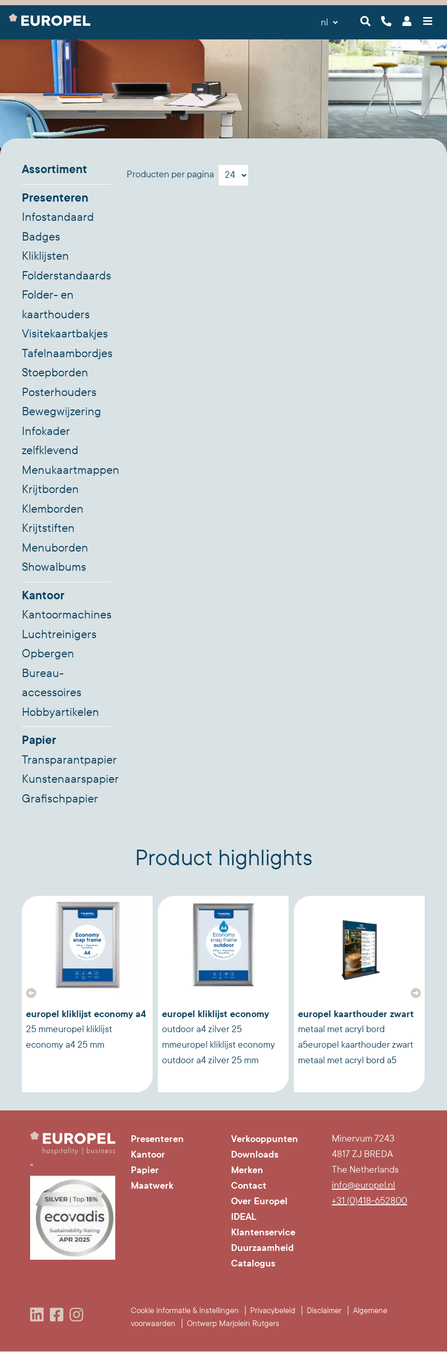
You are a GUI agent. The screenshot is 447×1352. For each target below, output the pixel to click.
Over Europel (259, 1201)
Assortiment (54, 169)
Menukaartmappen (66, 470)
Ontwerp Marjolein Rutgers (233, 1323)
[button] (31, 993)
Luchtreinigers (59, 634)
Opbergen (48, 653)
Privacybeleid (272, 1310)
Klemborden (53, 509)
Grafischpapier (60, 799)
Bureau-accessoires (52, 683)
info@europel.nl (363, 1185)
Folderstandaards (66, 276)
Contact (248, 1185)
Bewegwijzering (61, 411)
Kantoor (43, 595)
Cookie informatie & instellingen (185, 1310)
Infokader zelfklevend (50, 441)
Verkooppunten (264, 1139)
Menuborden (55, 548)
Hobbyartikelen (60, 712)
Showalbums (54, 567)
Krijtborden (50, 489)
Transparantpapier (66, 760)
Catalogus (253, 1263)
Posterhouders (59, 392)
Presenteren (55, 198)
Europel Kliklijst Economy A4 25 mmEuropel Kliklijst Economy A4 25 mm (86, 1029)
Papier (39, 740)
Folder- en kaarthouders (56, 304)
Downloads (254, 1154)
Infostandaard (58, 217)
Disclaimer (324, 1310)
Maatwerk (152, 1185)
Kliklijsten (45, 256)
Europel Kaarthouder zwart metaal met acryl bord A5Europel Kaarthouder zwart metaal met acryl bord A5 (356, 1037)
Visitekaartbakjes (65, 334)
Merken (247, 1170)
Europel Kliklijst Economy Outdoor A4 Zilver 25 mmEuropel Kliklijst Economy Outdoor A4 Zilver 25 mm (218, 1037)
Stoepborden (55, 372)
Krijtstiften (48, 528)
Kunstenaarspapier (66, 779)
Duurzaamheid (262, 1248)
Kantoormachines (66, 615)
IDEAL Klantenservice (263, 1224)
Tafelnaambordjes (66, 353)
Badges (41, 237)
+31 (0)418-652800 (369, 1200)
